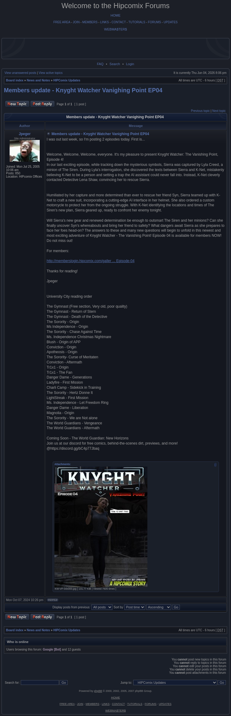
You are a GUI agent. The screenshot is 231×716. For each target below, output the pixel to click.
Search (114, 64)
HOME (116, 15)
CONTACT (119, 22)
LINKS (104, 22)
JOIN (76, 22)
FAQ (100, 64)
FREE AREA (61, 22)
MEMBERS (90, 22)
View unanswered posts (20, 72)
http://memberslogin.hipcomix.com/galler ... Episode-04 (90, 261)
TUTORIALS (136, 22)
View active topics (51, 72)
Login (130, 64)
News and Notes (38, 80)
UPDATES (171, 22)
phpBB (98, 690)
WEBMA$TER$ (115, 29)
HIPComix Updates (66, 80)
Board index (14, 80)
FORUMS (154, 22)
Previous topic (200, 110)
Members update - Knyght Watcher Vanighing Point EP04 (83, 90)
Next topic (219, 110)
